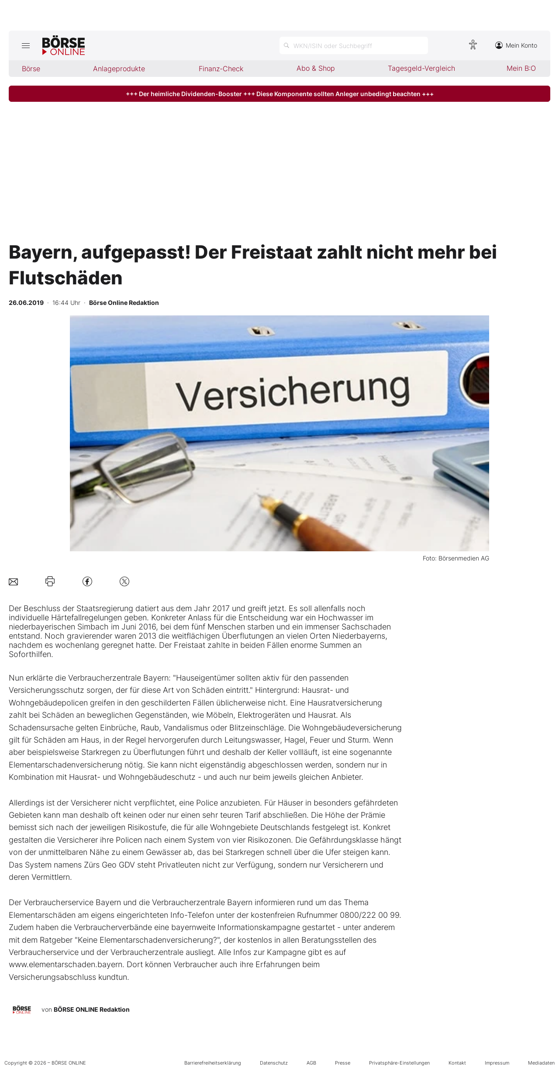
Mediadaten (541, 1063)
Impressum (497, 1063)
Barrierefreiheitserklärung (212, 1063)
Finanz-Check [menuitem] (221, 68)
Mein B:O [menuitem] (521, 68)
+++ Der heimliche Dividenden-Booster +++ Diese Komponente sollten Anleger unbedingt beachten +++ (280, 93)
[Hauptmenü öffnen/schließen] (25, 45)
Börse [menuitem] (31, 68)
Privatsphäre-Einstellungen (399, 1063)
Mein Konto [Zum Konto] (516, 45)
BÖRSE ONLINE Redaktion (92, 1009)
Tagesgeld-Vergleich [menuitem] (421, 68)
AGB (311, 1063)
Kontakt (457, 1063)
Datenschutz (274, 1063)
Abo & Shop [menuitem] (316, 68)
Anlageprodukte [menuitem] (119, 68)
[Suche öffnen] (354, 45)
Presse (342, 1063)
